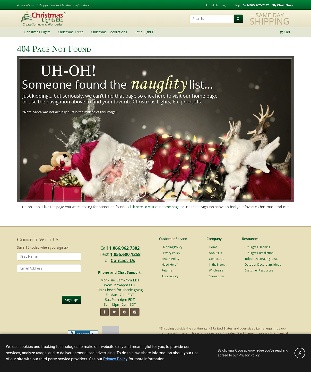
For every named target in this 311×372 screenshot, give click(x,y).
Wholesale (216, 270)
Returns (167, 270)
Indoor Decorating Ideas (261, 259)
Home (213, 247)
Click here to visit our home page (154, 206)
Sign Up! (71, 299)
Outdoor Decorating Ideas (262, 264)
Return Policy (170, 259)
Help (236, 5)
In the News (217, 264)
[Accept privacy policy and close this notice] (299, 353)
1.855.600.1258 (125, 254)
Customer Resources (258, 270)
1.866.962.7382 (124, 248)
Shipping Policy (172, 247)
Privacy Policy (171, 253)
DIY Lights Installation (259, 253)
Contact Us (123, 260)
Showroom (216, 276)
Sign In (226, 5)
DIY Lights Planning (257, 247)
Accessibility (170, 276)
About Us (212, 5)
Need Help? (170, 264)
